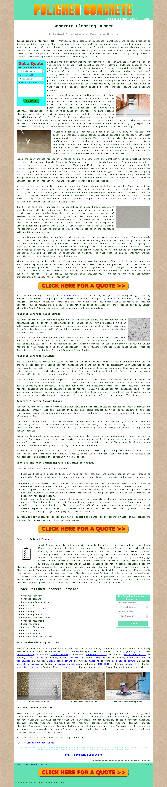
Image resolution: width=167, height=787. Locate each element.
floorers (94, 661)
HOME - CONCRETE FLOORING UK (83, 755)
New (41, 765)
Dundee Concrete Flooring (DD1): (37, 41)
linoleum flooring (96, 655)
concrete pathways (27, 667)
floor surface (25, 120)
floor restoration (63, 667)
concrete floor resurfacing (104, 548)
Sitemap (18, 765)
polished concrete (38, 44)
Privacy (149, 765)
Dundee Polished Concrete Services (48, 589)
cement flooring (36, 570)
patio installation (134, 655)
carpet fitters (69, 658)
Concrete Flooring (31, 765)
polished (103, 199)
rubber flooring (60, 655)
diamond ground (51, 229)
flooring (87, 101)
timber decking (25, 655)
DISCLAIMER (144, 19)
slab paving (103, 658)
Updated (48, 765)
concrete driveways (28, 664)
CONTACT (133, 19)
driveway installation (68, 664)
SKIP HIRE (103, 664)
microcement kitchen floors (66, 548)
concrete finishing (106, 570)
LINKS (116, 19)
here (59, 732)
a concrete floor (47, 178)
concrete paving (125, 661)
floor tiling (35, 658)
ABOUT (124, 19)
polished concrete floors (76, 570)
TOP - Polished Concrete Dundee (35, 743)
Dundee (67, 295)
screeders (130, 664)
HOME (109, 19)
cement (87, 250)
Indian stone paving (59, 661)
